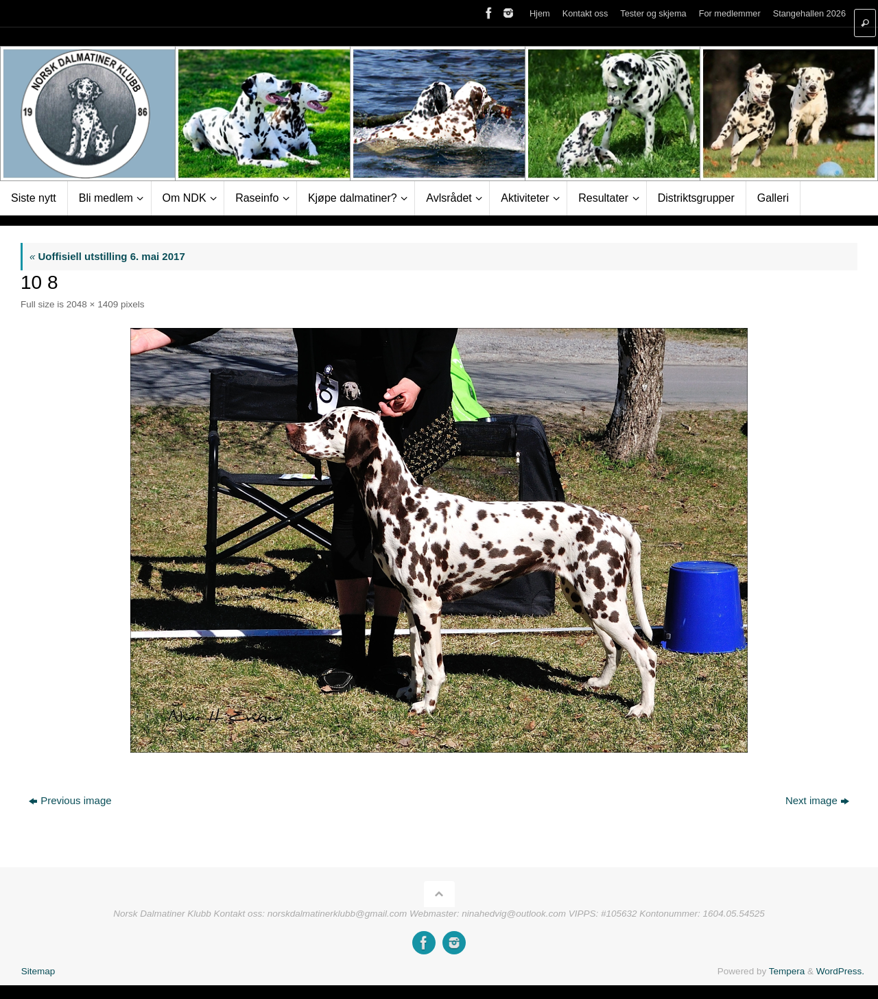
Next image (817, 800)
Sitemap (38, 971)
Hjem (540, 13)
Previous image (70, 800)
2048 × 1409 (92, 304)
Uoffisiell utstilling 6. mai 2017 (107, 256)
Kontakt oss (585, 13)
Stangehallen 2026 (809, 13)
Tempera (787, 971)
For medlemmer (730, 13)
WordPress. (840, 971)
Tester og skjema (653, 13)
